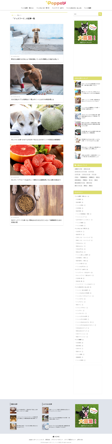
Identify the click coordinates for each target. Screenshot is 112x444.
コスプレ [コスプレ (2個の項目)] (77, 174)
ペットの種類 (81, 223)
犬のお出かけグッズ (82, 328)
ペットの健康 (87, 8)
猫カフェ (79, 305)
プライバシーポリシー (57, 439)
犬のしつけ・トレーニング (84, 237)
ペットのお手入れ (82, 267)
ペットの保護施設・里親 (84, 214)
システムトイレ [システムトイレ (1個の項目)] (86, 174)
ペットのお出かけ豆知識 (84, 293)
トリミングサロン (82, 308)
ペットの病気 (81, 360)
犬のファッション (82, 334)
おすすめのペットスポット (84, 220)
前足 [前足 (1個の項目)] (97, 177)
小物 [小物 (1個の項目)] (96, 180)
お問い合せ (80, 439)
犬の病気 (79, 343)
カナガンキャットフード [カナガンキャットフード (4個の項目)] (81, 171)
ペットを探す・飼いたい (27, 8)
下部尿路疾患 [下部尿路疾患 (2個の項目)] (83, 177)
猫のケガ (79, 352)
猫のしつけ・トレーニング (84, 240)
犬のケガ (79, 349)
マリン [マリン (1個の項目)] (94, 174)
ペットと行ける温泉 (82, 319)
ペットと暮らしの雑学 (83, 255)
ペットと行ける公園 (82, 316)
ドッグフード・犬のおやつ (84, 273)
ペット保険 (80, 354)
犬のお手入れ (81, 249)
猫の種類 (79, 202)
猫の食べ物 (80, 281)
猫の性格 (79, 211)
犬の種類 (79, 199)
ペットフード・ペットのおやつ (85, 284)
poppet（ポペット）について (36, 439)
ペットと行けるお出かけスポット (86, 325)
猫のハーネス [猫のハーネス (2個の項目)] (78, 185)
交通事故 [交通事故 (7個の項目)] (91, 177)
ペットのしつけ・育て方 (42, 8)
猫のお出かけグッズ (82, 331)
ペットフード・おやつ (58, 8)
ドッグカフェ (81, 302)
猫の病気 (79, 346)
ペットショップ (81, 217)
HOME (56, 437)
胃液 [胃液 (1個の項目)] (85, 185)
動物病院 (79, 357)
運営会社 (47, 439)
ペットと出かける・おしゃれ (73, 8)
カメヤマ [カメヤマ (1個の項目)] (91, 171)
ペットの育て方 (81, 264)
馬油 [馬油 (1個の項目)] (90, 185)
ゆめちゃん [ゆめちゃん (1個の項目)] (87, 169)
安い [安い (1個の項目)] (90, 180)
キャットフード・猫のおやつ (85, 275)
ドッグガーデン (81, 313)
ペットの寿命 (81, 205)
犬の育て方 (80, 232)
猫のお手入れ (81, 252)
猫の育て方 (80, 235)
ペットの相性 (81, 226)
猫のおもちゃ (81, 246)
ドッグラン (80, 311)
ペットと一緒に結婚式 (83, 290)
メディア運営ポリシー (70, 439)
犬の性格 (79, 208)
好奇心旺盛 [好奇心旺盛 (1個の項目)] (78, 180)
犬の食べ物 (80, 278)
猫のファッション (82, 337)
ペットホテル (81, 299)
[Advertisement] (87, 59)
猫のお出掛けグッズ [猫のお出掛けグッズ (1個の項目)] (80, 182)
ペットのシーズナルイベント (85, 296)
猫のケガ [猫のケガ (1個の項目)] (89, 182)
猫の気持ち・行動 (82, 261)
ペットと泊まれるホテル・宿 (85, 322)
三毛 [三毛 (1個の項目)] (76, 177)
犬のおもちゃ (81, 243)
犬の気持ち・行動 (82, 258)
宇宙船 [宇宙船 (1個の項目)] (85, 180)
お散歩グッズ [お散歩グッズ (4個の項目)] (78, 169)
